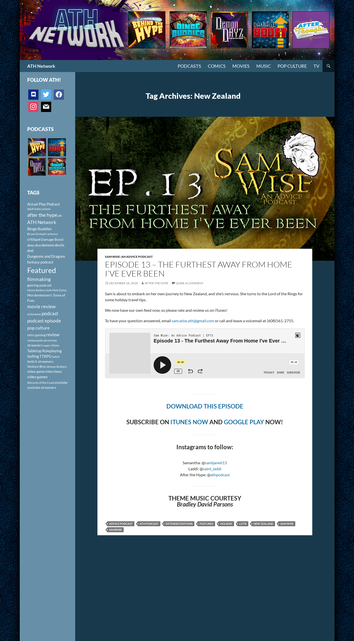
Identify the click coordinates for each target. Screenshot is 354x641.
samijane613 (216, 462)
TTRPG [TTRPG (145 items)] (45, 356)
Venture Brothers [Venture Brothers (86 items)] (56, 366)
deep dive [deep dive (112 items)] (34, 245)
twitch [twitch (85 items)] (55, 356)
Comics (217, 66)
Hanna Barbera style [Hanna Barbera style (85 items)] (39, 290)
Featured (206, 523)
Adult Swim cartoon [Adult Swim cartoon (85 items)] (38, 208)
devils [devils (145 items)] (59, 245)
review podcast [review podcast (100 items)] (37, 340)
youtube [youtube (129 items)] (61, 382)
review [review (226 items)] (52, 334)
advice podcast (121, 523)
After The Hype (156, 283)
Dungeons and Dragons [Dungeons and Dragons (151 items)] (46, 256)
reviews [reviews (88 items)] (52, 340)
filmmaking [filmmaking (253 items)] (39, 279)
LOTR (243, 523)
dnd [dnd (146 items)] (30, 250)
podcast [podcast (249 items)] (50, 313)
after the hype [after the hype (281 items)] (42, 215)
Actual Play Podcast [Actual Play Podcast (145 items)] (43, 204)
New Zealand (263, 523)
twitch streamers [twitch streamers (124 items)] (40, 361)
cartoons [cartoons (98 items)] (52, 234)
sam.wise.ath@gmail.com (193, 320)
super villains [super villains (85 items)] (51, 345)
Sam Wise (287, 523)
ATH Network (41, 66)
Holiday (226, 523)
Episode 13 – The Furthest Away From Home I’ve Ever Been (198, 268)
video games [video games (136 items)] (37, 377)
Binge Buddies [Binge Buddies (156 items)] (39, 228)
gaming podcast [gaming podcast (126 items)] (39, 285)
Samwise (115, 529)
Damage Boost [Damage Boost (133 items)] (52, 239)
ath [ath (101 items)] (60, 216)
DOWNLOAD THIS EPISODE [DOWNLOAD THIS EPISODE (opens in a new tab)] (204, 406)
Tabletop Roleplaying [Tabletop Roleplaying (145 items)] (44, 350)
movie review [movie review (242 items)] (41, 306)
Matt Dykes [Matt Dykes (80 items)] (59, 290)
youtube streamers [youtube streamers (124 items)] (41, 387)
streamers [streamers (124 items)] (35, 345)
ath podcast (149, 523)
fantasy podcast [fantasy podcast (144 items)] (40, 262)
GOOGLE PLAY (244, 422)
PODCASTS (189, 66)
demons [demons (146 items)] (47, 245)
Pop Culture (292, 66)
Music (263, 66)
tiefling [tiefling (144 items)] (33, 356)
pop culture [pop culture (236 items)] (38, 327)
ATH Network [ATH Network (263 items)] (41, 222)
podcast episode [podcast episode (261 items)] (44, 321)
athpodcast (220, 474)
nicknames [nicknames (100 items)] (34, 314)
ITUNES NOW (189, 422)
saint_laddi (212, 468)
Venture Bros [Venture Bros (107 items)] (36, 366)
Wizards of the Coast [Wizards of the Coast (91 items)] (40, 382)
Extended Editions (179, 523)
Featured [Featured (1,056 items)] (41, 270)
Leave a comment (189, 283)
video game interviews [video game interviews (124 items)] (44, 371)
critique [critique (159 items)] (33, 239)
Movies (241, 66)
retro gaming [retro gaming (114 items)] (36, 335)
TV (316, 66)
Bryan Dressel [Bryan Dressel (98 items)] (36, 234)
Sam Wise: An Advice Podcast (129, 256)
